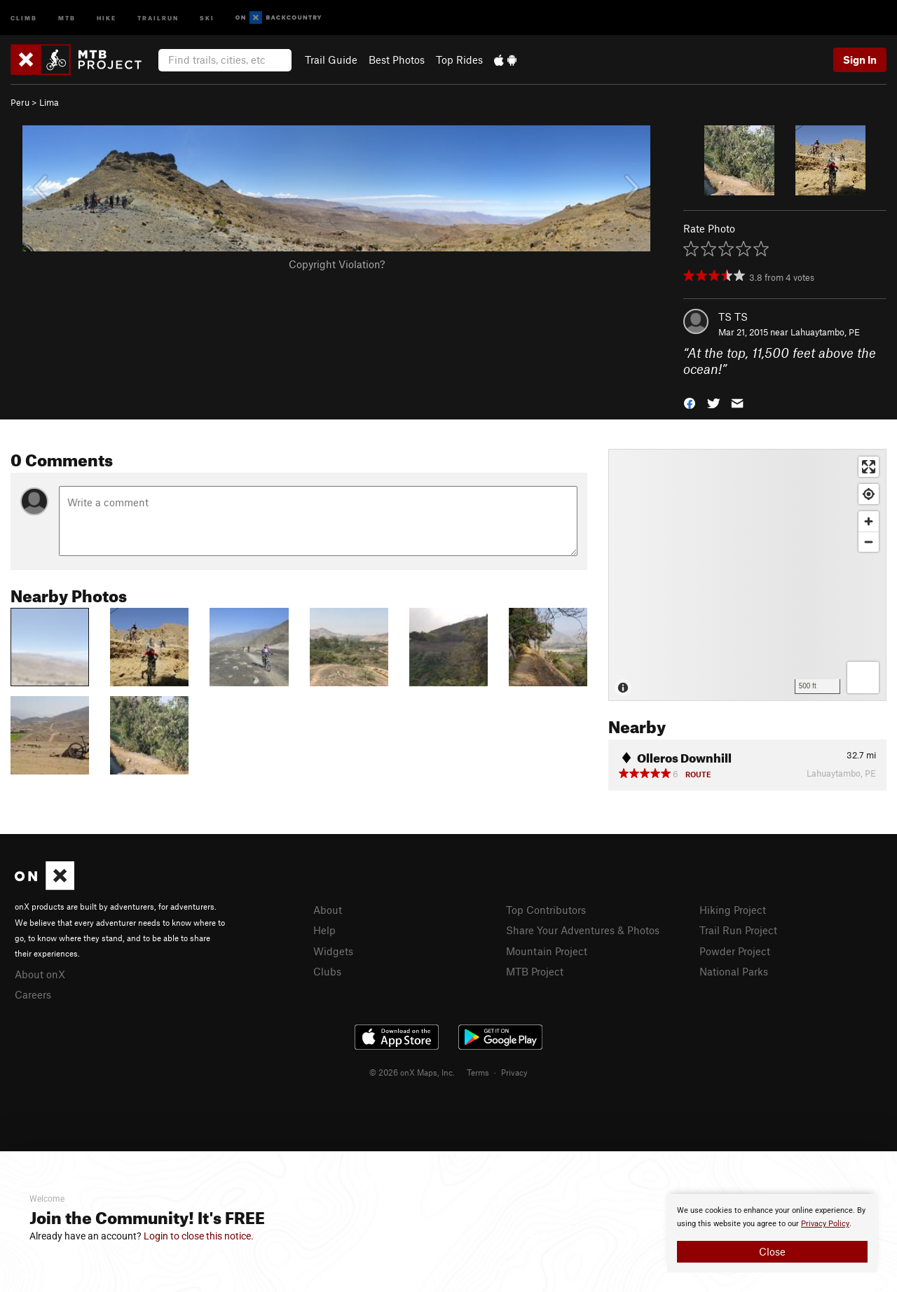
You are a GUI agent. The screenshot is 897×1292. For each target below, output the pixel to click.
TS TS (733, 316)
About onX (40, 974)
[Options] (863, 677)
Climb (24, 17)
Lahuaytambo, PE (825, 332)
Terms (478, 1072)
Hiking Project (732, 909)
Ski (207, 17)
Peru (20, 102)
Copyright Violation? (337, 264)
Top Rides (459, 59)
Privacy (514, 1072)
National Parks (733, 971)
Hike (106, 17)
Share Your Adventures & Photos (582, 930)
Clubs (327, 971)
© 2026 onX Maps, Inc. (412, 1072)
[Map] (747, 575)
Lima (49, 102)
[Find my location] (868, 494)
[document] (772, 1233)
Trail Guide (331, 59)
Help (324, 930)
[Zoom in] (868, 521)
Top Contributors (546, 909)
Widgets (333, 951)
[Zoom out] (868, 542)
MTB (67, 17)
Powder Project (734, 951)
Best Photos (397, 59)
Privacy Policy (825, 1223)
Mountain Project (546, 951)
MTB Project (534, 971)
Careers (33, 994)
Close (772, 1251)
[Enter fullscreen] (868, 467)
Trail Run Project (738, 930)
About (327, 909)
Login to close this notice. (199, 1236)
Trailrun (158, 17)
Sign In (860, 59)
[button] (689, 402)
